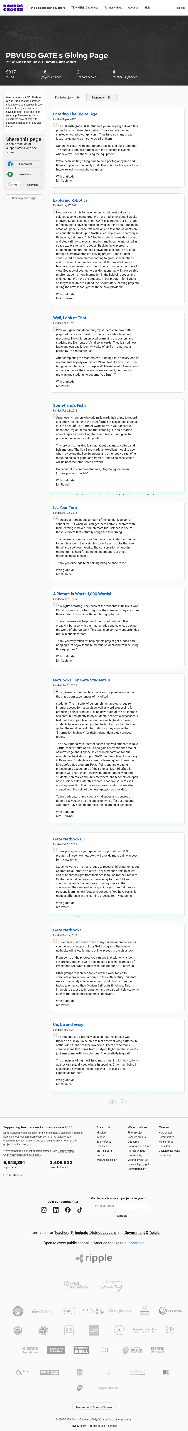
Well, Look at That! (70, 317)
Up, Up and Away (68, 1024)
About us (133, 7)
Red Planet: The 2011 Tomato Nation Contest (46, 62)
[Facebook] (64, 1206)
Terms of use (97, 1415)
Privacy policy (78, 1415)
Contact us (165, 1155)
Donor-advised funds (140, 1146)
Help (147, 7)
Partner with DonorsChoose (94, 1396)
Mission (101, 1132)
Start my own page (24, 198)
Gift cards (133, 1141)
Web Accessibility (107, 1159)
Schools (112, 1415)
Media (162, 1141)
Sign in (181, 7)
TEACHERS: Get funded (84, 7)
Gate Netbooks (67, 930)
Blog (170, 1141)
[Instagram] (40, 1206)
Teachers (62, 1224)
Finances (102, 1146)
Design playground (169, 1150)
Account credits (137, 1137)
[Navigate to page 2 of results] (122, 1102)
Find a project (135, 1132)
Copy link (32, 184)
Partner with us (113, 7)
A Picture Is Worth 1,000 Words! (82, 593)
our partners (134, 1235)
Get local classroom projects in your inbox (122, 1199)
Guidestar (34, 1154)
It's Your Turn (65, 507)
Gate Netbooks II (69, 839)
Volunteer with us (138, 1159)
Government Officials (142, 1224)
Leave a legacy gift (138, 1164)
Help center (165, 1132)
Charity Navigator (13, 1154)
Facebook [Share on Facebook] (19, 164)
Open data (165, 1146)
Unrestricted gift (137, 1168)
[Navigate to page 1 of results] (112, 1102)
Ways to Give (137, 1127)
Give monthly (135, 1155)
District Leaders (103, 1224)
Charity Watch (66, 1150)
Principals (79, 1224)
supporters (24, 1164)
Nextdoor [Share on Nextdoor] (19, 175)
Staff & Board (104, 1150)
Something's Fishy (69, 405)
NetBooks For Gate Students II (81, 680)
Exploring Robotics (70, 200)
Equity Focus (104, 1141)
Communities (166, 1137)
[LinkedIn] (52, 1206)
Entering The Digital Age (75, 114)
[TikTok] (76, 1206)
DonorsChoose (13, 7)
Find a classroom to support (47, 7)
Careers (101, 1155)
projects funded (70, 1164)
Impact (101, 1137)
